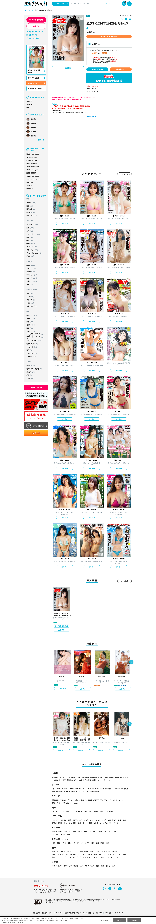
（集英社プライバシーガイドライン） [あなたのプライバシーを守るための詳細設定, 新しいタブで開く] (13, 922)
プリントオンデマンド (33, 179)
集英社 (111, 777)
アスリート (32, 353)
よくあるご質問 (34, 38)
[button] (131, 662)
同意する (134, 920)
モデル (31, 325)
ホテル (30, 303)
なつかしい (32, 275)
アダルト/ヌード (31, 356)
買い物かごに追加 (97, 69)
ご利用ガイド (33, 35)
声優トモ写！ (30, 182)
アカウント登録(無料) (36, 20)
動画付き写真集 (31, 173)
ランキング (29, 104)
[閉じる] (152, 920)
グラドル (32, 316)
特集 (27, 107)
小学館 (125, 777)
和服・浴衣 (32, 215)
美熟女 (31, 272)
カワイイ (32, 278)
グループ (31, 300)
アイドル (31, 319)
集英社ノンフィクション (77, 791)
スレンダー (32, 225)
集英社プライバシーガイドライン (52, 913)
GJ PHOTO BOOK (32, 160)
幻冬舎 (105, 777)
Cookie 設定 (87, 913)
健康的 (31, 244)
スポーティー (32, 250)
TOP (25, 10)
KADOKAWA (75, 777)
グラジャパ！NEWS (35, 88)
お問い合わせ (109, 913)
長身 (30, 240)
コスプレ (31, 203)
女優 (30, 322)
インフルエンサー (34, 341)
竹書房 (63, 780)
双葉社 (94, 780)
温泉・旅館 (32, 306)
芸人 (29, 350)
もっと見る (124, 581)
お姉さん (31, 269)
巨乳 (30, 228)
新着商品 (29, 101)
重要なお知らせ (36, 388)
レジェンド (32, 347)
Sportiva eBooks (31, 163)
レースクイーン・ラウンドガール (35, 334)
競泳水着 (31, 209)
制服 (30, 206)
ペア (29, 294)
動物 (29, 375)
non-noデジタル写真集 (118, 789)
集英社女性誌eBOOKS (60, 791)
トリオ (30, 297)
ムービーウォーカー (104, 780)
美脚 (30, 237)
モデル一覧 (40, 140)
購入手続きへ (120, 69)
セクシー (32, 281)
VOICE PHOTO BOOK (33, 176)
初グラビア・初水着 (34, 369)
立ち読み (68, 68)
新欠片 (76, 780)
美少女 (31, 265)
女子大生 (31, 331)
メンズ (31, 372)
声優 (30, 328)
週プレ (31, 10)
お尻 (30, 231)
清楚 (30, 284)
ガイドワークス (64, 777)
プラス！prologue (32, 170)
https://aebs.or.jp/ (50, 902)
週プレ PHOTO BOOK (33, 154)
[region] (78, 920)
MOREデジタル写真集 (101, 789)
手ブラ (31, 366)
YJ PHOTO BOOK (31, 157)
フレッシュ (32, 247)
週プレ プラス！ (33, 83)
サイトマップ (119, 913)
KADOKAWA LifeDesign (89, 777)
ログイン (36, 26)
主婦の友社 (118, 777)
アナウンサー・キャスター (35, 337)
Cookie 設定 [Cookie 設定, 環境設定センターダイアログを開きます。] (105, 920)
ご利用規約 (36, 913)
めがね (31, 212)
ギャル (30, 256)
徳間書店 (69, 780)
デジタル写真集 (33, 78)
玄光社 (100, 777)
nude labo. (30, 189)
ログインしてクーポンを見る (109, 37)
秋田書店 (55, 777)
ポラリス (29, 185)
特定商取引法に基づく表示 (73, 913)
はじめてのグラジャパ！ (37, 32)
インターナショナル (34, 253)
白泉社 (81, 780)
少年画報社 (56, 780)
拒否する (119, 920)
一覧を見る (124, 174)
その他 (30, 378)
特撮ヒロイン (32, 344)
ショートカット (33, 234)
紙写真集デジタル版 (32, 167)
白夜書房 (88, 780)
